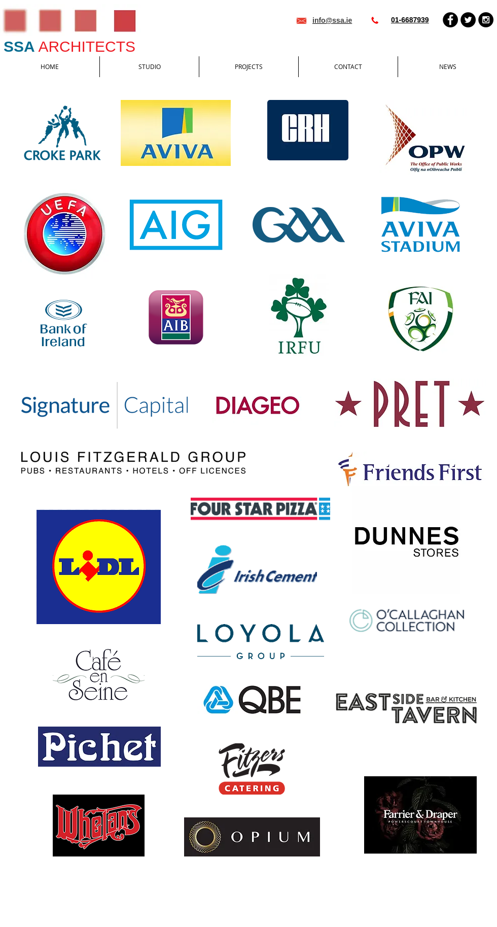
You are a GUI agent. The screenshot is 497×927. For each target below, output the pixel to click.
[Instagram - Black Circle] (485, 19)
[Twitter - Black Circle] (468, 19)
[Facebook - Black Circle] (450, 19)
